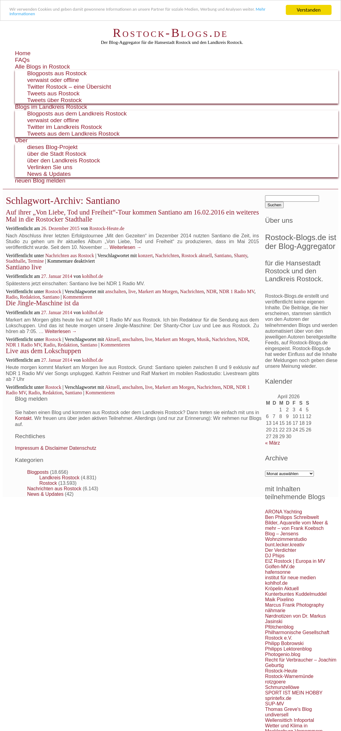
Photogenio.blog (282, 654)
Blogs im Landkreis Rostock (51, 107)
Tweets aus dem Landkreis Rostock (73, 133)
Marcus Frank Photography (294, 605)
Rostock (53, 291)
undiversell (276, 714)
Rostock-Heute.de (106, 228)
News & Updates (49, 174)
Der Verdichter (280, 550)
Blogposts (37, 472)
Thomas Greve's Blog (288, 709)
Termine (36, 261)
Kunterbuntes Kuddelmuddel (296, 594)
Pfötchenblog (279, 627)
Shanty (240, 255)
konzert (145, 255)
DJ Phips (275, 555)
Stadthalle (15, 261)
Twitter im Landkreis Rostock (64, 127)
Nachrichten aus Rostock (69, 255)
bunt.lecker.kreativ (284, 544)
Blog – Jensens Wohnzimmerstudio (286, 536)
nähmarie (275, 610)
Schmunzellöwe (282, 687)
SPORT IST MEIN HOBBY (294, 692)
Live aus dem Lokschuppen (43, 351)
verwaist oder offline (53, 80)
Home (23, 53)
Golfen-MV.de (280, 566)
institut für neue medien (290, 577)
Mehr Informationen (66, 15)
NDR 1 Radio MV (236, 291)
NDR (211, 291)
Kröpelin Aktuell (282, 588)
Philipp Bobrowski (284, 643)
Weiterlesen (125, 247)
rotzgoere (275, 681)
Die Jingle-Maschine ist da (42, 303)
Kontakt (23, 418)
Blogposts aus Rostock (57, 73)
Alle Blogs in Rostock (42, 66)
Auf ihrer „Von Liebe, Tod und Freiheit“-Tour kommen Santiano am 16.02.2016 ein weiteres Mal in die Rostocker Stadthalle (132, 215)
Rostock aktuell (196, 255)
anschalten (115, 291)
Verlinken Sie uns (49, 167)
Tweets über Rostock (54, 100)
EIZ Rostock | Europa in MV (295, 561)
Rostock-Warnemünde (289, 676)
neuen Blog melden (40, 180)
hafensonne (278, 572)
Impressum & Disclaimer (41, 448)
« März (272, 442)
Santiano (223, 255)
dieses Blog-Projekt (52, 147)
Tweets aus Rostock (53, 93)
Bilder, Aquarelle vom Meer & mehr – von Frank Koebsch (296, 525)
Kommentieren (77, 297)
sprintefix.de (278, 698)
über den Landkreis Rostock (63, 160)
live (132, 291)
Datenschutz (82, 448)
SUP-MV (274, 703)
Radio (11, 297)
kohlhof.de (92, 276)
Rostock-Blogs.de (170, 33)
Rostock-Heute (281, 670)
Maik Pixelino (279, 599)
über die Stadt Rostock (56, 154)
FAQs (22, 60)
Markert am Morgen (158, 291)
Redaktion (30, 297)
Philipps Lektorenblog (288, 648)
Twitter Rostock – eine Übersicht (69, 86)
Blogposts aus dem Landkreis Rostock (77, 113)
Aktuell (112, 339)
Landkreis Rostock (59, 477)
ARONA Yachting (283, 511)
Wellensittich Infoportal (289, 720)
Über (21, 140)
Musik (203, 339)
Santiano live (24, 267)
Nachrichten (167, 255)
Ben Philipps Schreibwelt (292, 517)
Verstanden (309, 10)
